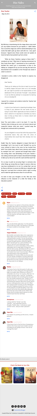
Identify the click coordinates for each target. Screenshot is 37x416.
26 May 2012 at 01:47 (15, 202)
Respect (28, 193)
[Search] (35, 3)
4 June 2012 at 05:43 (19, 299)
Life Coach (21, 193)
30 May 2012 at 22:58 (16, 267)
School (4, 196)
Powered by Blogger (18, 410)
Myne (8, 202)
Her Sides (18, 3)
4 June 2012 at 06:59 (17, 312)
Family (14, 193)
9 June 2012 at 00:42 (17, 322)
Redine (9, 267)
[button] (35, 11)
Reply (8, 218)
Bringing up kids (6, 193)
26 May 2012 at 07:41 (14, 221)
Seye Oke (10, 312)
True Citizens (11, 196)
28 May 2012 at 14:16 (21, 232)
